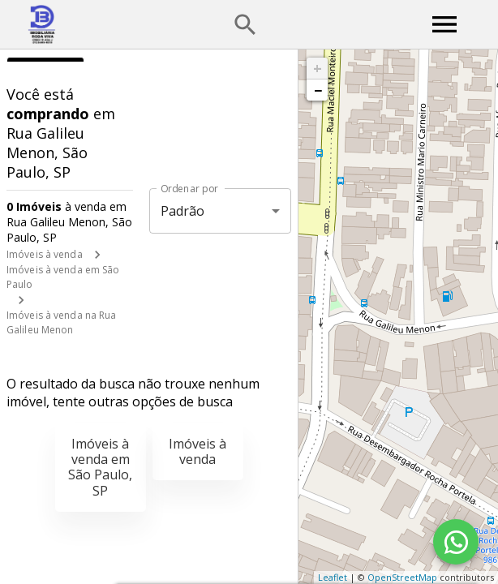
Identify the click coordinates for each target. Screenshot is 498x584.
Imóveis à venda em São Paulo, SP (100, 467)
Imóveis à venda (44, 254)
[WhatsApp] (456, 542)
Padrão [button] (183, 211)
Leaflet (332, 577)
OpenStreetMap (402, 577)
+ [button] (317, 68)
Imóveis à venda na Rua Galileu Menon (61, 322)
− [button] (318, 90)
